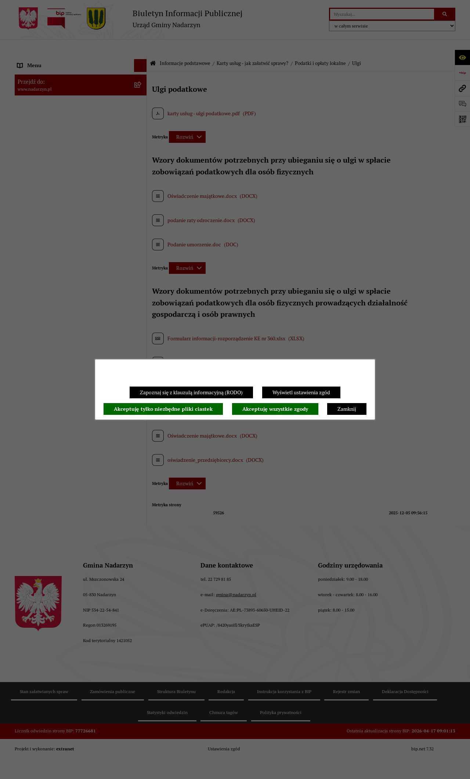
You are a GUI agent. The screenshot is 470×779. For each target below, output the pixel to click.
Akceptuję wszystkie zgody (275, 409)
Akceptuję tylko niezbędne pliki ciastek (163, 409)
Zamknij (346, 409)
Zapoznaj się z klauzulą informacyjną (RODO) (191, 392)
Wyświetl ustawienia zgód (301, 392)
